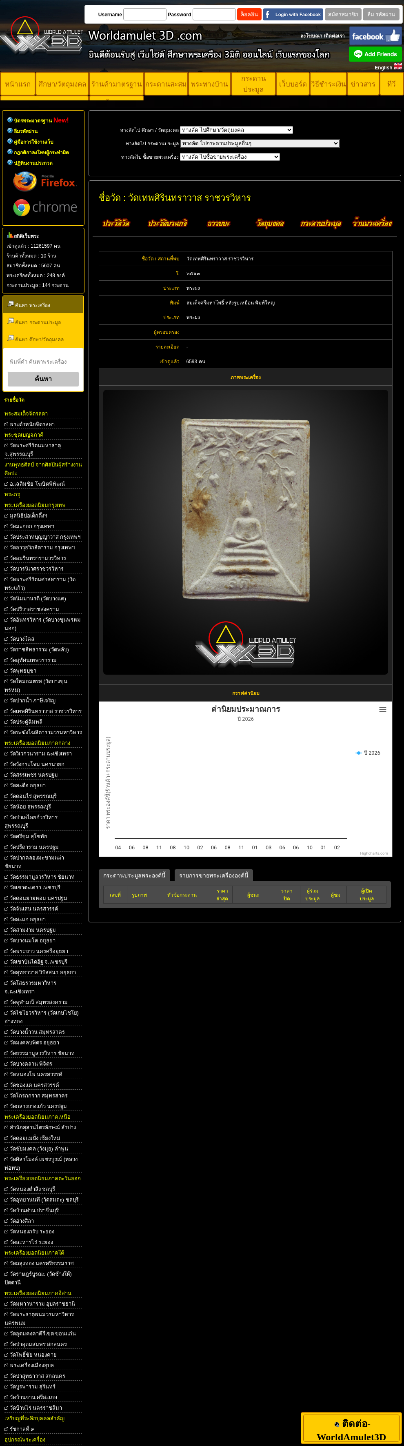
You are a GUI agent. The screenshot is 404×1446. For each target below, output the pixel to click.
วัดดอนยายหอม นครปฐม (39, 898)
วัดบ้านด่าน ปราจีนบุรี (34, 1210)
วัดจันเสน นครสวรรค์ (34, 909)
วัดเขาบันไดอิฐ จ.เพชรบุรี (38, 962)
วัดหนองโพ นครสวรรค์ (36, 1074)
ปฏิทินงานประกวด (33, 163)
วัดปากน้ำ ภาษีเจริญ (33, 700)
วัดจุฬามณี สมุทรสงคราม (39, 1002)
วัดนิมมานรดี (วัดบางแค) (38, 598)
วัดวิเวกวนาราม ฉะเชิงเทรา (41, 754)
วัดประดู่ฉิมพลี (26, 722)
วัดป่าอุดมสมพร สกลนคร (38, 1344)
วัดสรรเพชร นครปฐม (34, 775)
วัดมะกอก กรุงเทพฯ (32, 526)
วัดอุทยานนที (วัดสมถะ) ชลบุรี (44, 1200)
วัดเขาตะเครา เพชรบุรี (35, 887)
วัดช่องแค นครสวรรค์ (35, 1085)
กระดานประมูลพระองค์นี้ (134, 875)
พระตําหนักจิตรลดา (32, 424)
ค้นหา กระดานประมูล (34, 321)
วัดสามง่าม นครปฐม (33, 930)
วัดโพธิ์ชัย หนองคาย (33, 1355)
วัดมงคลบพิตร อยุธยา (35, 1043)
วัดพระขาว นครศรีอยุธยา (39, 951)
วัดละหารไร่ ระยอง (31, 1242)
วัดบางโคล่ (22, 639)
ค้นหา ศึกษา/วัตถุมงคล (35, 338)
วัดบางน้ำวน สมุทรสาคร (37, 1032)
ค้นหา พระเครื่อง (28, 304)
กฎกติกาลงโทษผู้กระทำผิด (41, 152)
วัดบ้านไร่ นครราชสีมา (36, 1408)
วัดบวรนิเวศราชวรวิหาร (37, 569)
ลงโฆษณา (311, 36)
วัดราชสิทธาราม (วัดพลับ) (39, 649)
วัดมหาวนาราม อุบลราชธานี (42, 1304)
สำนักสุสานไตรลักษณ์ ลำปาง (43, 1127)
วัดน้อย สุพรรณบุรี (30, 807)
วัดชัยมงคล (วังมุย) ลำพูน (39, 1149)
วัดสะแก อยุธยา (28, 919)
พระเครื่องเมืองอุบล (32, 1365)
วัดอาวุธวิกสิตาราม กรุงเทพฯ (42, 547)
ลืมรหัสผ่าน (26, 131)
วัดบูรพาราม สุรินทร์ (33, 1387)
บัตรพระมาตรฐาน (41, 121)
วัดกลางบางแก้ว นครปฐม (38, 1106)
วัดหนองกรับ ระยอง (32, 1231)
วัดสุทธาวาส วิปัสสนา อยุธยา (43, 972)
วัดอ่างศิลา (22, 1221)
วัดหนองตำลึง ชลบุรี (32, 1189)
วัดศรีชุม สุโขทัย (29, 836)
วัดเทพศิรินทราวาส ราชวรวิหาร (46, 711)
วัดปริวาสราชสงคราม (34, 609)
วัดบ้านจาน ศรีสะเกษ (34, 1397)
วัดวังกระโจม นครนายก (37, 764)
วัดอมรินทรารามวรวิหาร (38, 558)
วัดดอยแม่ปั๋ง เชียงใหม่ (35, 1138)
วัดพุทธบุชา (23, 671)
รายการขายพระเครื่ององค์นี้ (214, 875)
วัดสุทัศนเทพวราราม (33, 660)
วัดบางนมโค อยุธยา (33, 940)
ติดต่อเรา (335, 36)
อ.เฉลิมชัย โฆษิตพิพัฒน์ (37, 484)
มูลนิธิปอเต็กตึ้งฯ (28, 516)
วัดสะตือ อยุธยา (28, 785)
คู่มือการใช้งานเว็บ (33, 142)
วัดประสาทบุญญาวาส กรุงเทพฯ (45, 537)
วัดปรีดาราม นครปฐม (34, 847)
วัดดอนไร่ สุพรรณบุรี (33, 796)
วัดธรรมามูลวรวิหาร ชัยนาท (42, 877)
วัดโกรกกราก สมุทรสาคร (39, 1096)
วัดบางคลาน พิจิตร (31, 1064)
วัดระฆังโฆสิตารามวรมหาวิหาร (46, 732)
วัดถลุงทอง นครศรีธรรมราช (42, 1263)
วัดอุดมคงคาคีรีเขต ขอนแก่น (43, 1333)
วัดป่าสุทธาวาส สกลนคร (38, 1376)
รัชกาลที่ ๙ (22, 1429)
